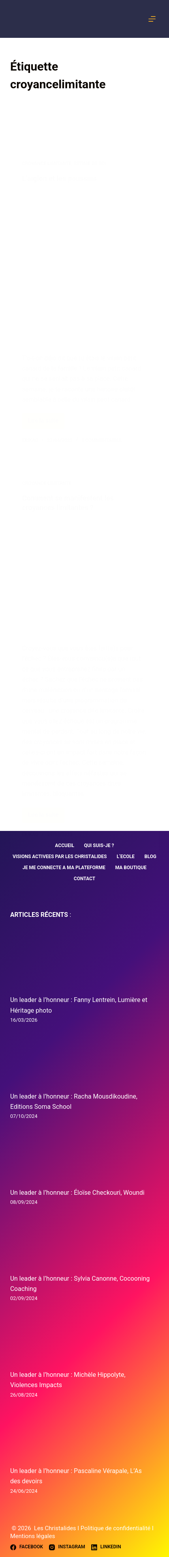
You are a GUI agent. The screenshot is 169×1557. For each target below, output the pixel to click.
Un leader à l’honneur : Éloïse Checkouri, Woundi (77, 1192)
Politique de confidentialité (116, 1528)
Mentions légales (32, 1536)
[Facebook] (26, 1547)
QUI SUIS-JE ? (99, 845)
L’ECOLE (125, 856)
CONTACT (84, 878)
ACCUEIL (64, 845)
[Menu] (153, 18)
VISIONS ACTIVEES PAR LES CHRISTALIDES (60, 856)
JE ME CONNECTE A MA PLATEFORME (64, 867)
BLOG (150, 856)
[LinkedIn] (106, 1547)
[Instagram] (67, 1547)
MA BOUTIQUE (130, 867)
